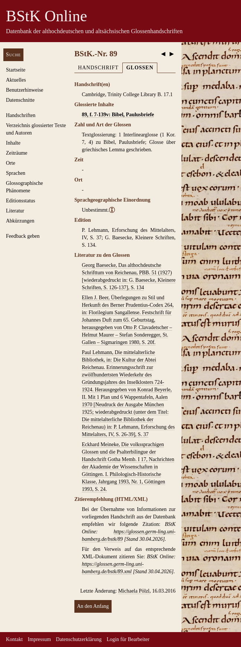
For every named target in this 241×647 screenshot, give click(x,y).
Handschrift (98, 67)
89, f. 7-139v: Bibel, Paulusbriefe (118, 114)
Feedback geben (23, 236)
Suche (13, 54)
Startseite (15, 70)
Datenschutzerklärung (79, 639)
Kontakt (14, 639)
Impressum (39, 639)
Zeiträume (17, 153)
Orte (10, 163)
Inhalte (13, 143)
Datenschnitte (20, 100)
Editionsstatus (20, 200)
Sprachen (15, 173)
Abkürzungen (20, 221)
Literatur (15, 211)
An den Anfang (93, 606)
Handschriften (20, 115)
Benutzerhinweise (24, 90)
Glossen (139, 67)
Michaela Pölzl (134, 591)
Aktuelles (16, 80)
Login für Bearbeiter (128, 639)
